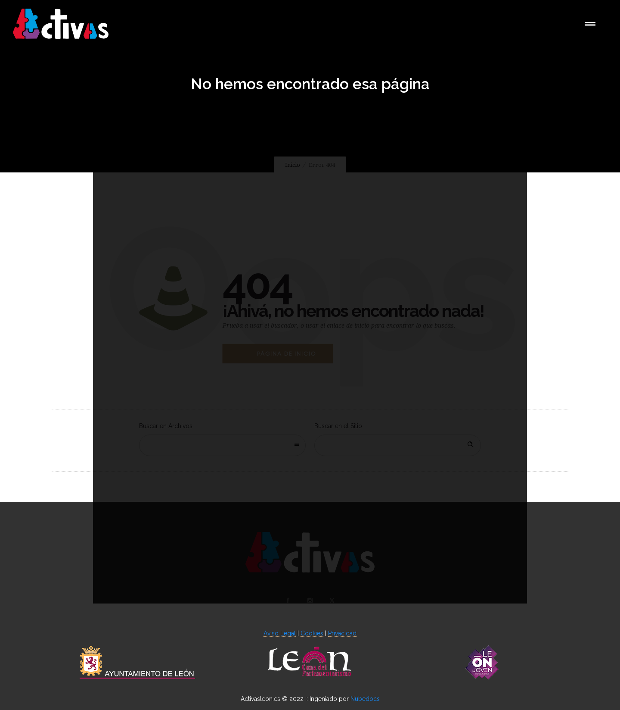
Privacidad (342, 633)
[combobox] (222, 445)
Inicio (292, 165)
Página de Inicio (286, 353)
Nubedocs (365, 698)
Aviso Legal (280, 633)
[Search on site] (397, 445)
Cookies (312, 633)
